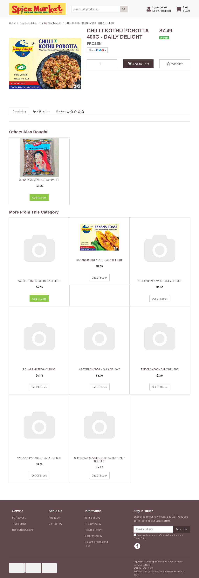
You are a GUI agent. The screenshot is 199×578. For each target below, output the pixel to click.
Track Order (19, 523)
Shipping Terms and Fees (96, 543)
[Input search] (95, 9)
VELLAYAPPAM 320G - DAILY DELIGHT (159, 280)
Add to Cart (138, 64)
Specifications (41, 111)
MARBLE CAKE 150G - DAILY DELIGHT (39, 280)
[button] (159, 8)
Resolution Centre (22, 529)
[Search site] (124, 9)
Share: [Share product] (96, 50)
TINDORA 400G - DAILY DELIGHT (160, 369)
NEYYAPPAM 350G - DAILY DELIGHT (99, 369)
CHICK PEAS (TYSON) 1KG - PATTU (39, 179)
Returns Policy (93, 529)
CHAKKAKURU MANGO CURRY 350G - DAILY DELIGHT (99, 459)
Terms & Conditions (169, 535)
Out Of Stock (99, 277)
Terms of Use (92, 517)
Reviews (70, 111)
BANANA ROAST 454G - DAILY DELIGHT (99, 259)
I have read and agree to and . (158, 536)
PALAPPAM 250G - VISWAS (39, 369)
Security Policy (93, 535)
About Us (54, 517)
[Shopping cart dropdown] (183, 8)
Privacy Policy (93, 523)
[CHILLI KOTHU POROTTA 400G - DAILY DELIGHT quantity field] (102, 63)
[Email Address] (153, 529)
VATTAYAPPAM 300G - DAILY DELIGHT (39, 457)
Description (19, 111)
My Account (19, 517)
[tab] (19, 111)
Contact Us (55, 523)
